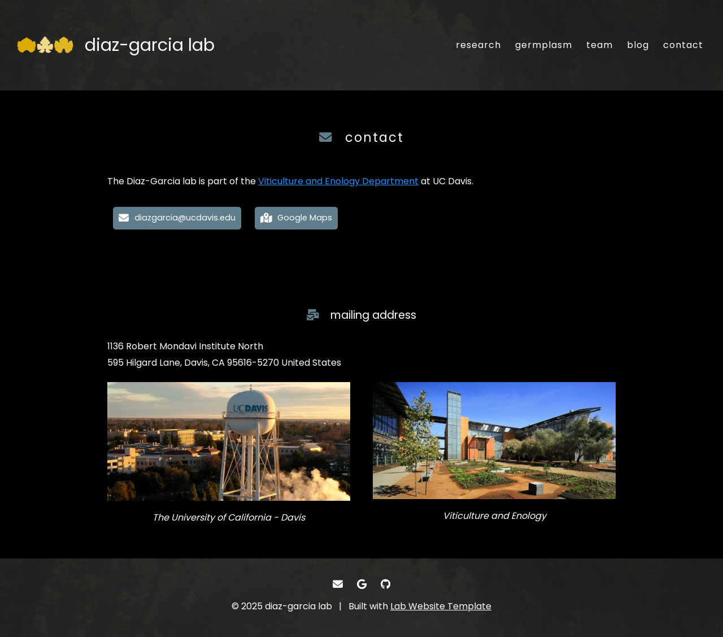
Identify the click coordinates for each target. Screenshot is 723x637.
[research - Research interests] (478, 45)
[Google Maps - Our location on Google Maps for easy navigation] (296, 218)
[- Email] (337, 584)
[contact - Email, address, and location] (683, 45)
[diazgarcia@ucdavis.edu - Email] (177, 218)
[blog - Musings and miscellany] (638, 45)
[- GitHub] (385, 584)
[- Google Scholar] (361, 584)
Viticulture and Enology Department (338, 181)
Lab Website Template (440, 606)
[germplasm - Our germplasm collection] (543, 45)
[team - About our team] (599, 45)
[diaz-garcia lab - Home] (116, 45)
